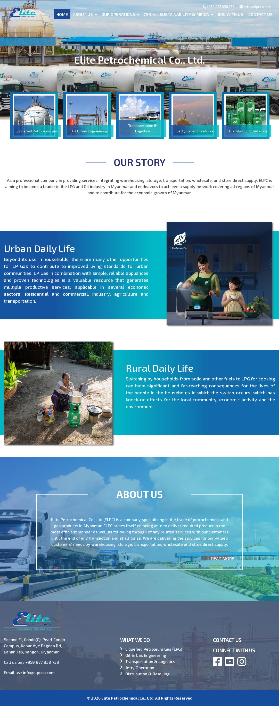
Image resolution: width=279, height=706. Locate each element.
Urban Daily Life (31, 258)
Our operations (118, 14)
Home (62, 14)
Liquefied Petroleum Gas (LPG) (153, 649)
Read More (222, 558)
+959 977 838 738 (219, 7)
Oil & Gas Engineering (145, 655)
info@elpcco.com (255, 6)
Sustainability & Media (184, 14)
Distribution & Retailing (147, 673)
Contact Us (260, 14)
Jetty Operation (139, 667)
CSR (147, 14)
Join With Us (230, 14)
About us (83, 14)
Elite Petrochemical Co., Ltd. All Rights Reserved (146, 698)
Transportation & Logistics (150, 661)
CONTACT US (227, 640)
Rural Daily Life (197, 375)
